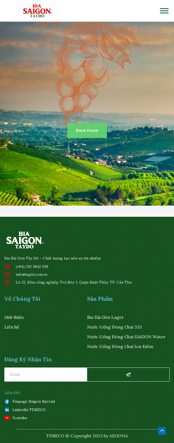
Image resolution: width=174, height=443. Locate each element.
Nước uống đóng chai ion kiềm (120, 346)
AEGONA (118, 435)
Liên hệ (11, 327)
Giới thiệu (14, 317)
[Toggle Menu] (164, 10)
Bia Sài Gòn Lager (105, 317)
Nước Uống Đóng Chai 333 (114, 327)
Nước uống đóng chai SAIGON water (126, 336)
